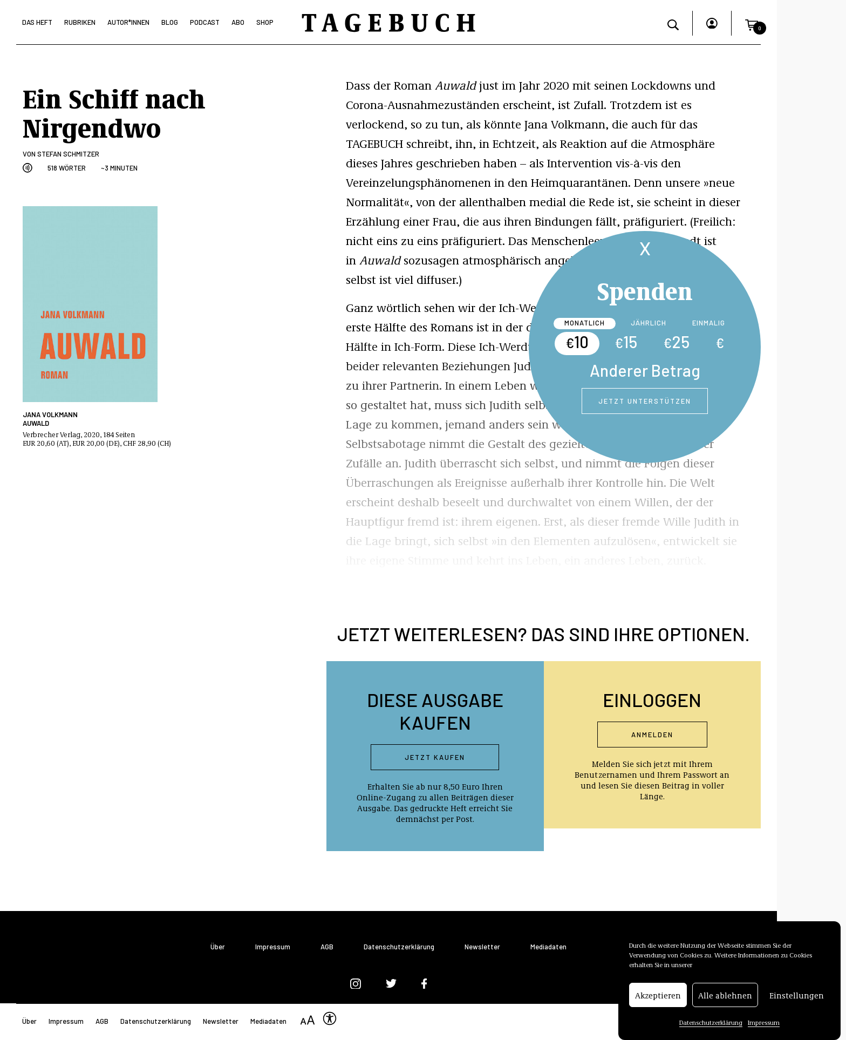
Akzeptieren (658, 998)
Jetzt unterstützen (644, 401)
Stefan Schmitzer (68, 153)
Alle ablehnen (725, 998)
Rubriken (79, 22)
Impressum (764, 1025)
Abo (237, 22)
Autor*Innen (128, 22)
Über (217, 946)
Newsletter (482, 946)
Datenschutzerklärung (710, 1025)
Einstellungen (796, 998)
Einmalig (708, 322)
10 (577, 341)
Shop (265, 22)
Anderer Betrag (645, 370)
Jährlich (648, 322)
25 (676, 341)
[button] (751, 23)
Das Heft (37, 22)
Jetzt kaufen (435, 757)
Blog (169, 22)
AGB (326, 946)
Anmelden (652, 734)
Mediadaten (548, 946)
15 (626, 341)
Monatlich (584, 322)
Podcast (205, 22)
